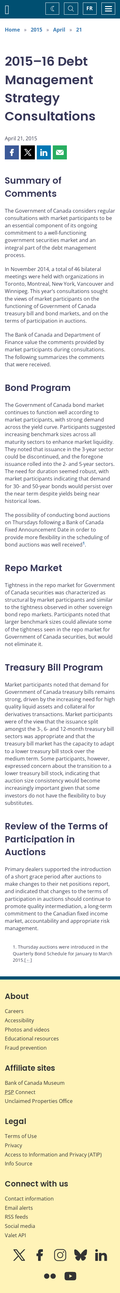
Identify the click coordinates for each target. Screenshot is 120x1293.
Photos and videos (27, 1029)
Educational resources (32, 1038)
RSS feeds (16, 1216)
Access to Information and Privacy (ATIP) (53, 1154)
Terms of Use (21, 1136)
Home (12, 29)
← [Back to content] (28, 960)
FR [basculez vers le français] (89, 8)
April (59, 29)
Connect (20, 1092)
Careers (14, 1011)
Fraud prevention (26, 1047)
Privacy (13, 1145)
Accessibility (19, 1020)
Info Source (18, 1163)
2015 (36, 29)
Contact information (29, 1198)
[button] (12, 152)
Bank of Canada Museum (35, 1082)
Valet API (15, 1235)
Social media (20, 1226)
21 (79, 29)
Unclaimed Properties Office (39, 1101)
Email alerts (19, 1207)
